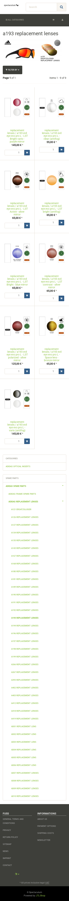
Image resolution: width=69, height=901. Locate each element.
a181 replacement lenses (24, 578)
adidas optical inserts (18, 466)
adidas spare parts (36, 485)
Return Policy (10, 836)
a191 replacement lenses (24, 602)
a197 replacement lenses (24, 640)
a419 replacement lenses (24, 718)
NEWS (5, 851)
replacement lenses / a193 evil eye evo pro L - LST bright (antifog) (51, 207)
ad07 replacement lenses (25, 772)
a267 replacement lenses (24, 671)
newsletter (43, 839)
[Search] (41, 7)
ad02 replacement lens (23, 734)
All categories (15, 20)
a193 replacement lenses (24, 617)
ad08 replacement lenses (25, 780)
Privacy (7, 829)
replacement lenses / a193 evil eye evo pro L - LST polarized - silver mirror (17, 354)
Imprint (7, 858)
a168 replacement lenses (24, 563)
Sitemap (7, 843)
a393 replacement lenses (24, 679)
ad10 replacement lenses (25, 796)
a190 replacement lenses (24, 594)
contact (7, 865)
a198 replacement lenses (24, 648)
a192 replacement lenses (24, 609)
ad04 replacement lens (23, 749)
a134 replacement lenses (24, 532)
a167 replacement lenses (24, 555)
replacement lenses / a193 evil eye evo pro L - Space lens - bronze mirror (51, 354)
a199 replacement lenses (24, 656)
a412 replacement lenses (24, 702)
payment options (46, 825)
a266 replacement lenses (24, 664)
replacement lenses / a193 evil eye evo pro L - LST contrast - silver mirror (51, 282)
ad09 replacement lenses (25, 788)
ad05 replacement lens (23, 757)
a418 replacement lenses (24, 710)
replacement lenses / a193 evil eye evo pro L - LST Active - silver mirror (17, 209)
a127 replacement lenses (24, 524)
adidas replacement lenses (37, 500)
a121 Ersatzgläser (21, 509)
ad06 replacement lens (23, 765)
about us (42, 818)
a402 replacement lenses (24, 687)
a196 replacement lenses (24, 633)
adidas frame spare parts (22, 493)
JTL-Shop (40, 895)
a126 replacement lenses (24, 516)
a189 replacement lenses (24, 586)
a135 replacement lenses (24, 540)
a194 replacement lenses (24, 625)
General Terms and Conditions (13, 820)
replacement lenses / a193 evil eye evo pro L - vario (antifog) (17, 425)
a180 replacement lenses (24, 571)
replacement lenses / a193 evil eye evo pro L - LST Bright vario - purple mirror (17, 136)
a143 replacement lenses (24, 547)
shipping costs (45, 832)
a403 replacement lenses (24, 695)
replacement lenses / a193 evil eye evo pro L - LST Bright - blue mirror (17, 280)
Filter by (12, 70)
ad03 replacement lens (23, 741)
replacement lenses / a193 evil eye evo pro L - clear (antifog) (51, 134)
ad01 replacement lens (23, 726)
